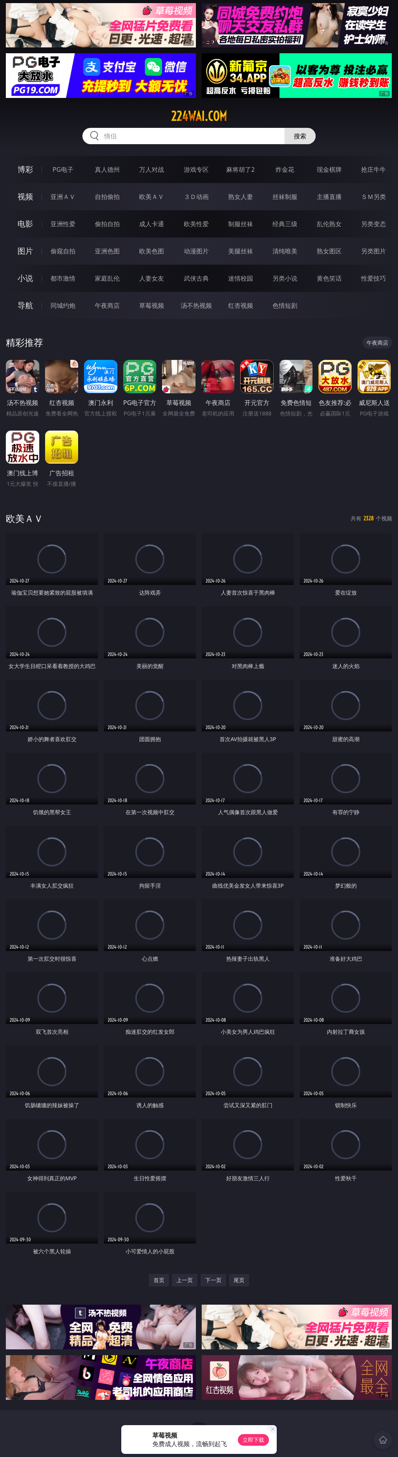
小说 (25, 278)
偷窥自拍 (63, 251)
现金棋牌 (329, 169)
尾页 (239, 1280)
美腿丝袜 (240, 251)
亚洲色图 (107, 251)
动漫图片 (196, 251)
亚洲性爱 (63, 224)
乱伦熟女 (329, 224)
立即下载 (253, 1439)
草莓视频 (151, 305)
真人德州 (107, 169)
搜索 (300, 136)
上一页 (184, 1280)
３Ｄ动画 (196, 196)
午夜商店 (107, 305)
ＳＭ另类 (373, 196)
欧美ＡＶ (151, 196)
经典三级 (284, 224)
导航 (25, 305)
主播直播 (329, 196)
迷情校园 (240, 278)
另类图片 (373, 251)
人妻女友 (151, 278)
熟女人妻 (240, 196)
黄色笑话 (329, 278)
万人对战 (151, 169)
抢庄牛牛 (373, 169)
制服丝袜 (240, 224)
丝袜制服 (284, 196)
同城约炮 (63, 305)
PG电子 (62, 169)
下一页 (213, 1280)
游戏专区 (196, 169)
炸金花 (285, 169)
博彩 (25, 169)
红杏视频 (240, 305)
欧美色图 (151, 251)
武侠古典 (196, 278)
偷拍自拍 (107, 224)
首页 (159, 1280)
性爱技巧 (373, 278)
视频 (25, 196)
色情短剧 (284, 305)
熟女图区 (329, 251)
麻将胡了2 (240, 169)
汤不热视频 (196, 305)
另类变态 (373, 224)
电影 (25, 223)
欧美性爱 (196, 224)
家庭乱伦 (107, 278)
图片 (25, 251)
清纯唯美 (284, 251)
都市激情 (63, 278)
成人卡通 (151, 224)
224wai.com (199, 116)
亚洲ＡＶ (63, 196)
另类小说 (284, 278)
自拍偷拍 (107, 196)
